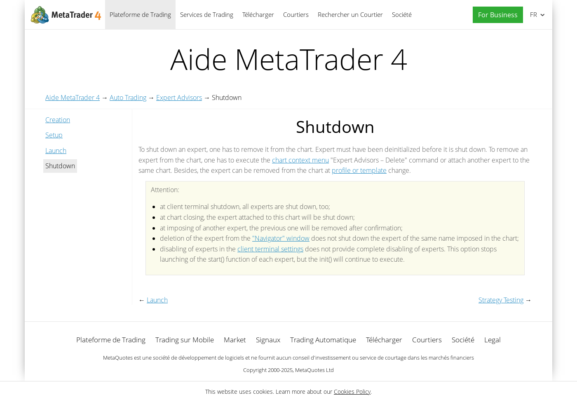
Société (402, 14)
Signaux (268, 339)
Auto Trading (128, 97)
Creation (57, 119)
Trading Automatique (323, 339)
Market (235, 339)
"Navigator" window (281, 238)
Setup (54, 134)
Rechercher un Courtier (350, 14)
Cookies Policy (352, 391)
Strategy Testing (500, 299)
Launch (55, 150)
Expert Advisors (179, 97)
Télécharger (258, 14)
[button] (496, 15)
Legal (492, 339)
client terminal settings (270, 248)
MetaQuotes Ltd (314, 370)
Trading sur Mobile (184, 339)
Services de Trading (206, 14)
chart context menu (300, 160)
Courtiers (296, 14)
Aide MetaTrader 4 (72, 97)
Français (532, 14)
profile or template (359, 170)
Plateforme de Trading (140, 14)
